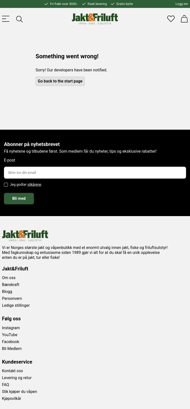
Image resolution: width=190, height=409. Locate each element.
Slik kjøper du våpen (19, 391)
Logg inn (182, 4)
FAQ (5, 384)
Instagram (11, 328)
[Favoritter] (171, 18)
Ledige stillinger (16, 305)
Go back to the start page (60, 81)
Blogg (7, 291)
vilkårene (34, 184)
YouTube (9, 334)
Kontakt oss (12, 370)
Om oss (9, 277)
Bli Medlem (12, 348)
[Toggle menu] (5, 18)
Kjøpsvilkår (11, 398)
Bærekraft (10, 284)
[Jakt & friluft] (95, 18)
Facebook (10, 341)
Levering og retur (17, 377)
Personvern (12, 298)
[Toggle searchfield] (19, 18)
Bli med (18, 198)
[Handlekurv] (184, 18)
